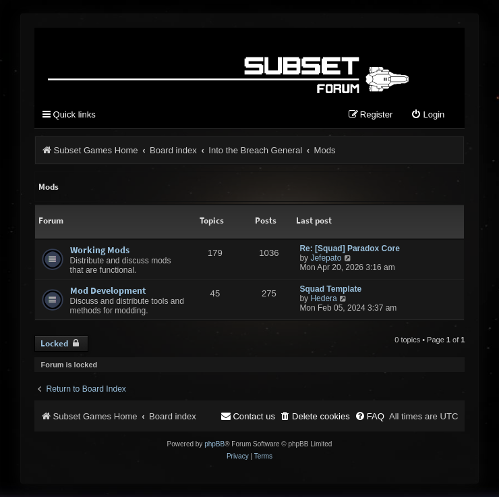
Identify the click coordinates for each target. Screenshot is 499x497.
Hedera (323, 298)
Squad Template (330, 289)
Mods (48, 186)
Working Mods (99, 250)
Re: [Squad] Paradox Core (349, 248)
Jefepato (325, 258)
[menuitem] (427, 115)
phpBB (214, 444)
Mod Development (108, 290)
